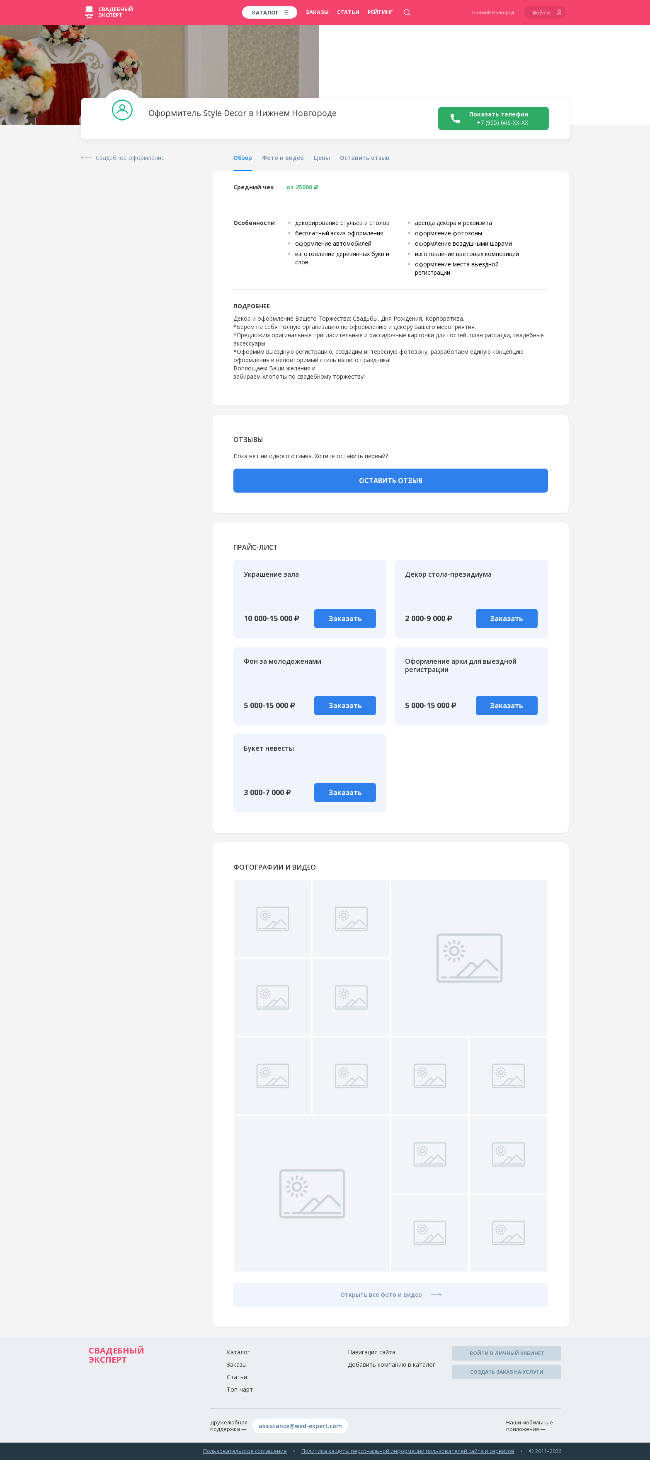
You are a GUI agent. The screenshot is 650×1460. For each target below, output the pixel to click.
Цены (322, 158)
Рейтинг (380, 12)
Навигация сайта (371, 1352)
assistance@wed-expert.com (300, 1426)
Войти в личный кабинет (507, 1353)
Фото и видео (283, 158)
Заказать (345, 618)
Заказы (317, 12)
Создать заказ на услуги (506, 1371)
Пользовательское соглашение (245, 1451)
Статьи (348, 12)
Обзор (242, 158)
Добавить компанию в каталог (391, 1364)
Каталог (238, 1352)
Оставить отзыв (365, 158)
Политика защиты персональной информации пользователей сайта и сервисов (407, 1451)
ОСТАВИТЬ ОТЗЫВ (390, 480)
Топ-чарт (240, 1389)
